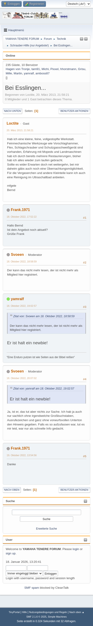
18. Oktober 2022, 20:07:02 (22, 378)
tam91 (36, 69)
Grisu (81, 69)
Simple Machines (57, 616)
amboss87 (42, 73)
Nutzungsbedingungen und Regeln (48, 612)
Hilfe (24, 612)
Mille (9, 73)
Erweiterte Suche (46, 528)
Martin (18, 73)
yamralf (29, 73)
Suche (10, 501)
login (76, 549)
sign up (11, 553)
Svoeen (17, 254)
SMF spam (31, 587)
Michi (45, 69)
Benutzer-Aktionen (74, 111)
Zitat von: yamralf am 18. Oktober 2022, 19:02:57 (43, 388)
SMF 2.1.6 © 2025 (36, 616)
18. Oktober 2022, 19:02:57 (22, 305)
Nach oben (11, 489)
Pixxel (54, 69)
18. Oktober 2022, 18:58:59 (22, 261)
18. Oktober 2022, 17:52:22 (22, 216)
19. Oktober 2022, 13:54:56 (22, 455)
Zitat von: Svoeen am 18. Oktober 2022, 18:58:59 (43, 316)
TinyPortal (14, 612)
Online (10, 55)
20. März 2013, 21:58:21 (20, 130)
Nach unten (12, 111)
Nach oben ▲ (76, 612)
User (9, 539)
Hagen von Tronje (18, 69)
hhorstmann (68, 69)
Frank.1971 (20, 210)
